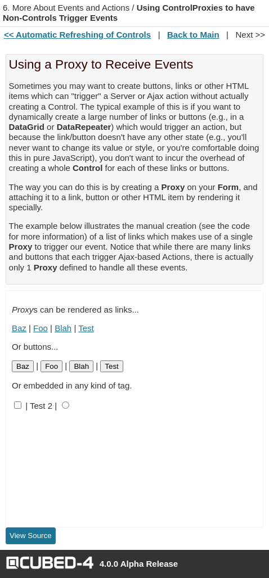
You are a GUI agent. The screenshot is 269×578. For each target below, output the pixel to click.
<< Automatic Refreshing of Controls (77, 34)
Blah (63, 328)
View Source (31, 535)
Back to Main (193, 34)
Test (86, 328)
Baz (19, 328)
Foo (40, 328)
